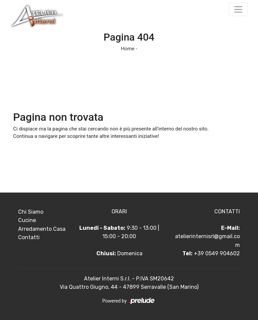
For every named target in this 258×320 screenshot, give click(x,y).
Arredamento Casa (42, 229)
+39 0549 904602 (217, 253)
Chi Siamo (30, 212)
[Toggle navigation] (238, 9)
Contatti (29, 237)
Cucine (27, 220)
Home (127, 49)
